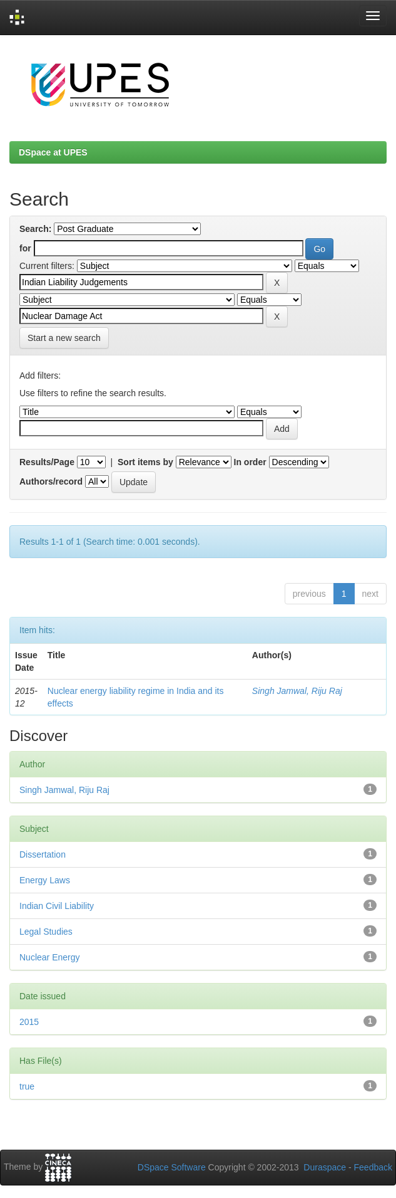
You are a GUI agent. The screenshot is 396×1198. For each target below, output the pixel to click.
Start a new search (64, 338)
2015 (29, 1022)
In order (250, 462)
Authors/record (51, 481)
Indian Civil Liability (56, 906)
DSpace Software (172, 1167)
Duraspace (324, 1167)
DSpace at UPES (53, 152)
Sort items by (145, 462)
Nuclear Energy (49, 957)
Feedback (373, 1167)
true (26, 1086)
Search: (35, 229)
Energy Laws (44, 880)
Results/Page (46, 462)
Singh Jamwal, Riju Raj (297, 691)
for (25, 248)
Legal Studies (46, 932)
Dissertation (42, 854)
